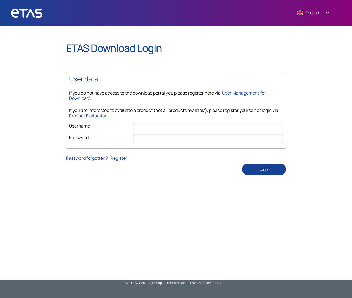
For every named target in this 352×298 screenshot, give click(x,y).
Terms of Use (176, 282)
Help (218, 282)
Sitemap (155, 282)
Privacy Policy (200, 282)
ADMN (37, 13)
